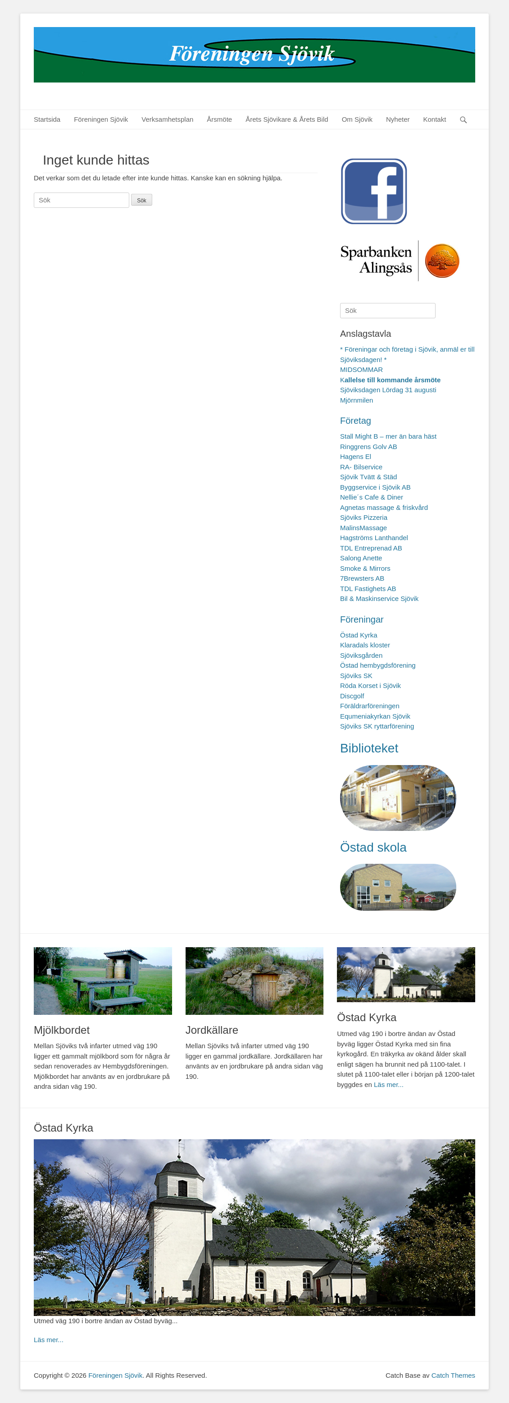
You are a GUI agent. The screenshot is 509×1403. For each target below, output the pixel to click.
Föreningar (362, 619)
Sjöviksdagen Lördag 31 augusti (388, 390)
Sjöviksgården (361, 655)
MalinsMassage (363, 528)
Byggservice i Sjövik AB (375, 487)
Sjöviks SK (356, 675)
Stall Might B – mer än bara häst (388, 436)
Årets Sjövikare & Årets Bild (286, 119)
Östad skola (373, 847)
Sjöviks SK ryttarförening (377, 726)
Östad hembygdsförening (378, 665)
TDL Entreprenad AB (371, 548)
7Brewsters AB (362, 578)
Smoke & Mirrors (365, 568)
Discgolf (352, 696)
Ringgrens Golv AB (368, 446)
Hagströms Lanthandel (374, 537)
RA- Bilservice (361, 467)
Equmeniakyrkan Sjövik (375, 716)
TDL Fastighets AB (368, 588)
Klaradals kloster (365, 645)
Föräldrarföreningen (370, 706)
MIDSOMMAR (361, 369)
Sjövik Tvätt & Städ (368, 477)
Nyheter (398, 119)
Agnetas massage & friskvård (384, 507)
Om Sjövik (357, 119)
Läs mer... (389, 1084)
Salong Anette (361, 558)
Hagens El (355, 456)
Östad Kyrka (358, 635)
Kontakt (434, 119)
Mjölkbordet (62, 1030)
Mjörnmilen (356, 400)
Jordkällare (212, 1030)
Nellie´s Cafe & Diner (371, 497)
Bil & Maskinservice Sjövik (379, 598)
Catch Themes (453, 1375)
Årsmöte (219, 119)
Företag (355, 421)
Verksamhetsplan (167, 119)
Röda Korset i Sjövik (370, 685)
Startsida (47, 119)
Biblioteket (369, 748)
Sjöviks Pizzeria (363, 517)
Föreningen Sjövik (101, 119)
